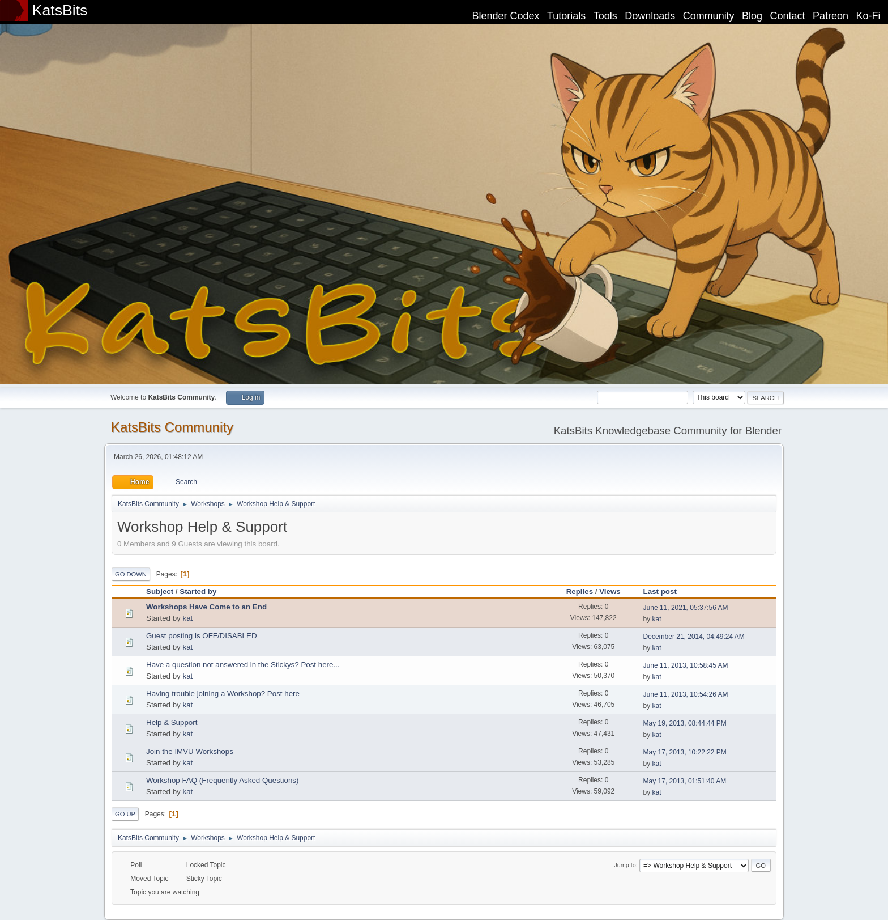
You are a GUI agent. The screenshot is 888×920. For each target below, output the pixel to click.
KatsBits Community (172, 427)
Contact (787, 16)
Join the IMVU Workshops (189, 751)
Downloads (650, 16)
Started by (198, 591)
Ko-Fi (868, 16)
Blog (752, 16)
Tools (605, 16)
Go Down (131, 574)
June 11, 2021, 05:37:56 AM (685, 608)
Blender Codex (505, 16)
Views (610, 591)
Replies (579, 591)
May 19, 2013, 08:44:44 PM (685, 723)
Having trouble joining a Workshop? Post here (223, 693)
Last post (665, 591)
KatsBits (60, 10)
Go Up (125, 814)
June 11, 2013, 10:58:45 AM (685, 665)
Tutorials (566, 16)
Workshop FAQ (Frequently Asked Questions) (222, 780)
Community (709, 16)
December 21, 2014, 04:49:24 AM (694, 637)
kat (187, 618)
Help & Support (171, 722)
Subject (159, 591)
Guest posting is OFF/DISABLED (201, 635)
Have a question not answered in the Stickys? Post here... (243, 664)
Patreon (830, 16)
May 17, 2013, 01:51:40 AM (685, 781)
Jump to (624, 865)
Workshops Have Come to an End (206, 607)
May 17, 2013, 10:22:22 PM (685, 752)
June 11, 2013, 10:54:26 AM (685, 694)
